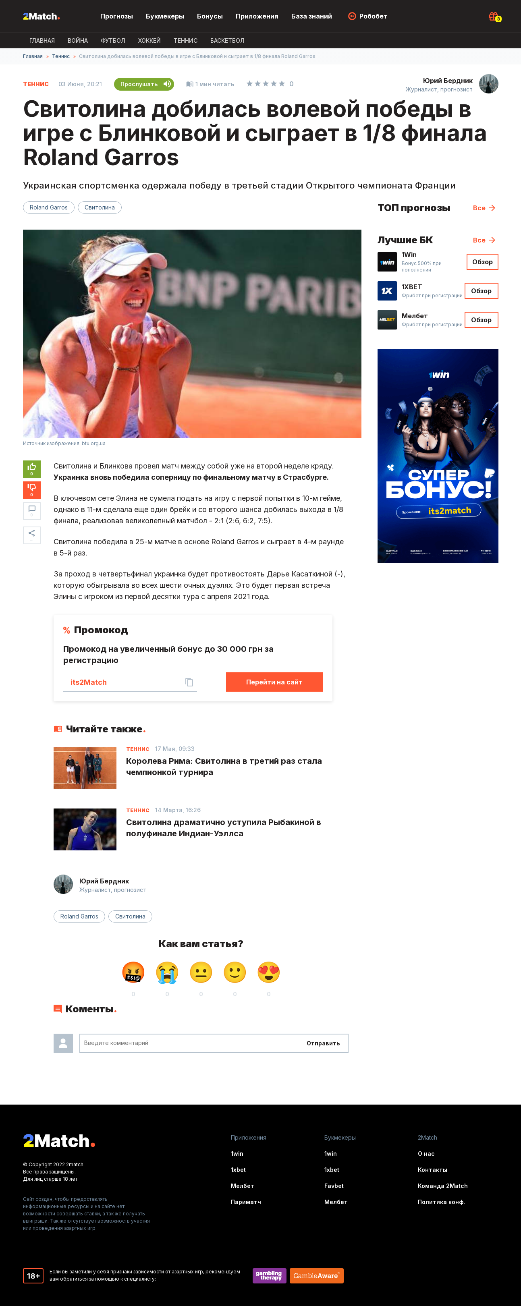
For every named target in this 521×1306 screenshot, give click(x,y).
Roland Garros (49, 207)
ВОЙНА (78, 40)
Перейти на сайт (274, 682)
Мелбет (242, 1185)
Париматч (246, 1201)
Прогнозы (116, 16)
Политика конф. (441, 1201)
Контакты (432, 1169)
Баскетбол (227, 40)
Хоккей (149, 40)
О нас (426, 1153)
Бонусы (210, 16)
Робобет (373, 16)
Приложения (257, 16)
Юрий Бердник (448, 81)
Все (479, 208)
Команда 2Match (443, 1185)
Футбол (113, 40)
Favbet (334, 1185)
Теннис (185, 40)
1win (237, 1153)
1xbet (238, 1169)
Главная (42, 40)
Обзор (482, 262)
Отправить (323, 1043)
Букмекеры (165, 16)
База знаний (311, 16)
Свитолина (100, 207)
